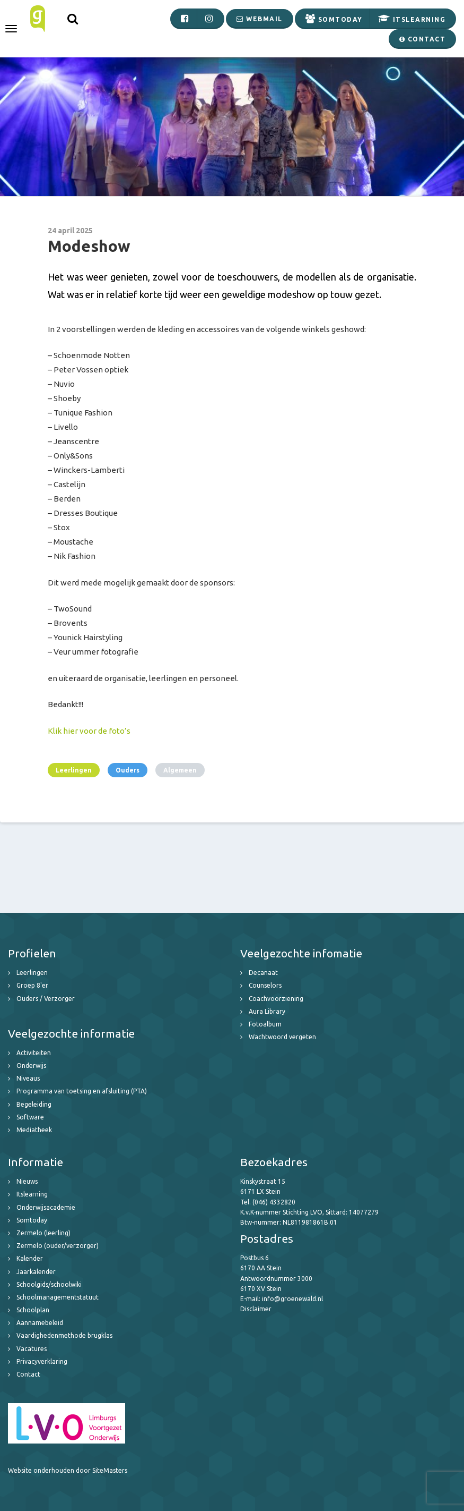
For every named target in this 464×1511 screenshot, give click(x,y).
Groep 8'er (32, 985)
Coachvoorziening (276, 998)
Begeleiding (33, 1104)
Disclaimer (256, 1308)
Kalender (29, 1258)
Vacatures (31, 1348)
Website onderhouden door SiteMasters (67, 1470)
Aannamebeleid (39, 1322)
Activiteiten (33, 1052)
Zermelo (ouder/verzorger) (57, 1245)
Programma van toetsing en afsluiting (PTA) (81, 1091)
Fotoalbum (265, 1024)
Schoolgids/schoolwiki (49, 1284)
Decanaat (263, 972)
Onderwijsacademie (45, 1207)
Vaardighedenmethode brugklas (64, 1335)
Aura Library (267, 1011)
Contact (28, 1374)
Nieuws (27, 1181)
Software (30, 1117)
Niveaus (28, 1078)
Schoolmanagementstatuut (57, 1297)
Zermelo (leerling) (43, 1232)
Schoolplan (32, 1309)
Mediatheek (34, 1129)
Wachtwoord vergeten (282, 1036)
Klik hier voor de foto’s (89, 730)
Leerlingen (74, 770)
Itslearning (32, 1194)
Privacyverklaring (41, 1361)
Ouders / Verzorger (45, 998)
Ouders (127, 770)
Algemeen (180, 770)
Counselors (265, 985)
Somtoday (31, 1220)
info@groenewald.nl (292, 1298)
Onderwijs (31, 1065)
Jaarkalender (36, 1271)
